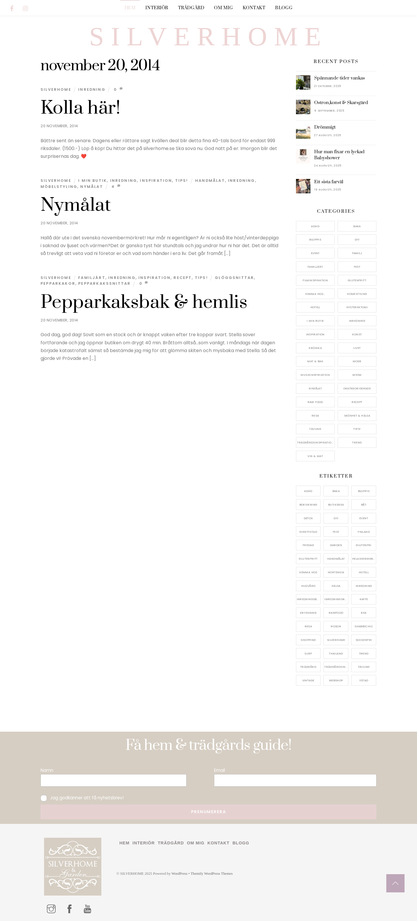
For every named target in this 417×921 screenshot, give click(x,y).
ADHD (315, 226)
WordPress (179, 874)
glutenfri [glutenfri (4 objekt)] (363, 545)
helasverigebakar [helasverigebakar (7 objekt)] (364, 559)
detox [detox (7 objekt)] (308, 518)
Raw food (315, 402)
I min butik (92, 180)
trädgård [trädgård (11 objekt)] (308, 667)
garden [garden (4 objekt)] (336, 545)
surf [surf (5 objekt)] (308, 653)
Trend (357, 442)
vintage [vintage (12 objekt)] (308, 680)
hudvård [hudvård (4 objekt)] (308, 586)
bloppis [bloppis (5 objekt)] (364, 491)
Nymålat (76, 205)
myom (357, 375)
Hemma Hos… (315, 294)
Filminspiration (315, 280)
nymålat (91, 186)
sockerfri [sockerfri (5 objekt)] (364, 640)
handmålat (210, 180)
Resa (315, 415)
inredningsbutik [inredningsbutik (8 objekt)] (309, 599)
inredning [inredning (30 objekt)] (364, 586)
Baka (357, 226)
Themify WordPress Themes (212, 874)
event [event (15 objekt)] (363, 518)
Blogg (283, 8)
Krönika (315, 348)
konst (357, 334)
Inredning (91, 89)
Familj (357, 253)
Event (315, 253)
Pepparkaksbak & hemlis (144, 302)
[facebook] (12, 7)
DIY (357, 239)
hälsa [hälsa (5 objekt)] (336, 586)
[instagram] (26, 7)
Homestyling (357, 294)
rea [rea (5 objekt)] (363, 613)
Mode (357, 361)
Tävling (315, 429)
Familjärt (91, 277)
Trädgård (191, 8)
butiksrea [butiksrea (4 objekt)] (336, 504)
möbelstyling (59, 186)
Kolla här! (80, 108)
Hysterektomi (357, 307)
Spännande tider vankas (339, 78)
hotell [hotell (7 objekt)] (364, 572)
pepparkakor (58, 283)
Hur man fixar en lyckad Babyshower (339, 154)
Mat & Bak (315, 361)
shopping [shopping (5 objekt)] (308, 640)
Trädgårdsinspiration (315, 442)
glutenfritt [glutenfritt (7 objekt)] (308, 559)
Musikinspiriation (315, 375)
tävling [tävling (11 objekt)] (364, 667)
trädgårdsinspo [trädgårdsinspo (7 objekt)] (336, 667)
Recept (182, 277)
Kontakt (254, 8)
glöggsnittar (234, 277)
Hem (130, 8)
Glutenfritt (357, 280)
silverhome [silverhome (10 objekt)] (336, 640)
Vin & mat (315, 456)
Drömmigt (325, 127)
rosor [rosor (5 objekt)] (336, 626)
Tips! (181, 180)
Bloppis (315, 239)
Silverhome (56, 89)
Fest (357, 267)
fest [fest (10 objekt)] (336, 532)
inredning (241, 180)
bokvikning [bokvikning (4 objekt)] (308, 504)
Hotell (315, 307)
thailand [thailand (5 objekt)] (336, 653)
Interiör (156, 8)
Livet (357, 348)
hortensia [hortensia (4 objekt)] (336, 572)
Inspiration (156, 180)
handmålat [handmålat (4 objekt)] (336, 559)
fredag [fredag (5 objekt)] (308, 545)
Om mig (223, 8)
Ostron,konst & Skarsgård (341, 103)
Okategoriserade (357, 388)
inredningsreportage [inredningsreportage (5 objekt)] (336, 599)
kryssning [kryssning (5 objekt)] (308, 613)
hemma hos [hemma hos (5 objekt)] (308, 572)
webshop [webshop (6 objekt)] (336, 680)
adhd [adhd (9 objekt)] (308, 491)
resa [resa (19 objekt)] (308, 626)
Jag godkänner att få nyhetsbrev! (82, 798)
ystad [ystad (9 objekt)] (363, 680)
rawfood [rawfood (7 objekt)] (336, 613)
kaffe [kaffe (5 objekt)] (364, 599)
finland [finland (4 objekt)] (364, 532)
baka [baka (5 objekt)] (336, 491)
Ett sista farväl (328, 182)
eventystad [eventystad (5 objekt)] (308, 532)
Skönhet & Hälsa (357, 415)
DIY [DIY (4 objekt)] (336, 518)
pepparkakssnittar (104, 283)
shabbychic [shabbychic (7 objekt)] (363, 626)
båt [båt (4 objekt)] (363, 504)
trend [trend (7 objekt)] (364, 653)
